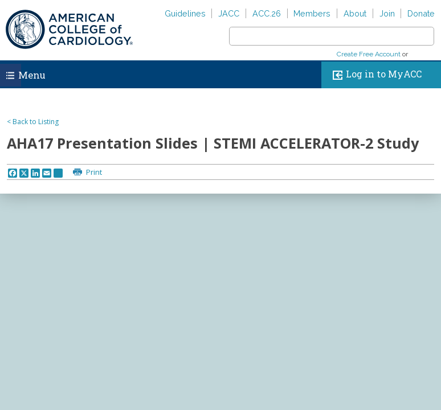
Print (93, 172)
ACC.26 (266, 13)
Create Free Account (369, 54)
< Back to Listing (33, 121)
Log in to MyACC (375, 75)
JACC (228, 13)
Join (387, 13)
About (355, 13)
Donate (421, 13)
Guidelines (185, 13)
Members (311, 13)
